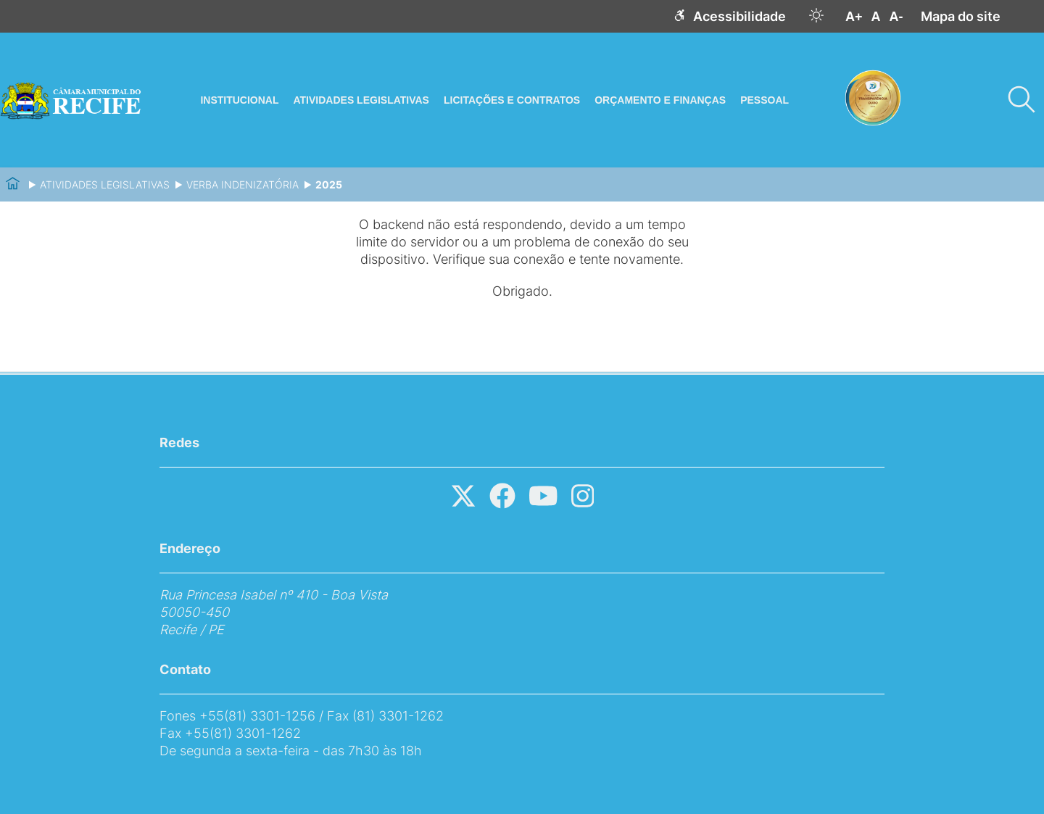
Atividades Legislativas (105, 184)
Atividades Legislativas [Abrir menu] (360, 100)
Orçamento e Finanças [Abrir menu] (660, 100)
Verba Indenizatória (242, 184)
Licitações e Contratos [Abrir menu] (512, 100)
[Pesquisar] (1021, 100)
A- (896, 16)
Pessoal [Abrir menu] (764, 100)
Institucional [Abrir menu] (239, 100)
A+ (854, 16)
